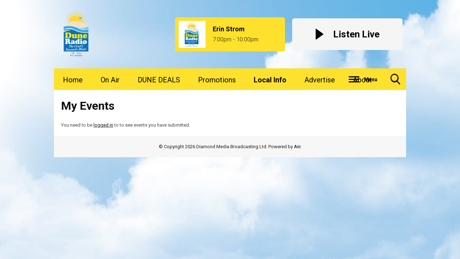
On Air (110, 80)
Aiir (297, 146)
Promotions (217, 80)
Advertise (319, 80)
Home (73, 80)
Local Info (270, 80)
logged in (103, 125)
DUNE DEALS (159, 80)
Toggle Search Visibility (395, 82)
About (362, 80)
